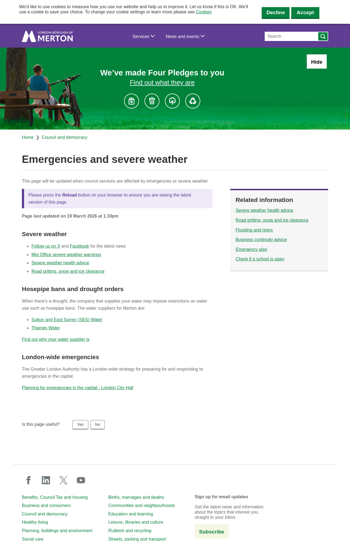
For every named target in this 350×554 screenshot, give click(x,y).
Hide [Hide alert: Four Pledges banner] (316, 62)
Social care (32, 539)
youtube (81, 480)
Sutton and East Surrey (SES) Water (66, 319)
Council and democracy (65, 137)
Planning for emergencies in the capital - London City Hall (77, 387)
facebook (28, 480)
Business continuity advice (261, 239)
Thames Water (45, 328)
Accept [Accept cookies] (305, 12)
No (97, 424)
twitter (63, 480)
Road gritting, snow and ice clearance (67, 271)
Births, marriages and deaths (136, 497)
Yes (80, 424)
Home (28, 137)
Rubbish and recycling (129, 530)
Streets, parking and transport (137, 539)
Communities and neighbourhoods (141, 505)
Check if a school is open (260, 259)
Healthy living (35, 522)
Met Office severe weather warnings (66, 254)
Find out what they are (162, 82)
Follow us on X (45, 246)
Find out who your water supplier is (55, 339)
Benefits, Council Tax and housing (55, 497)
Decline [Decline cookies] (275, 12)
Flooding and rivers (254, 230)
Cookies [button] (204, 12)
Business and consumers (46, 505)
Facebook (79, 246)
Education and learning (130, 514)
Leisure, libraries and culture (135, 522)
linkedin (45, 480)
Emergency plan (251, 249)
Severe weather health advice (60, 262)
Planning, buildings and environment (57, 530)
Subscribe (211, 532)
